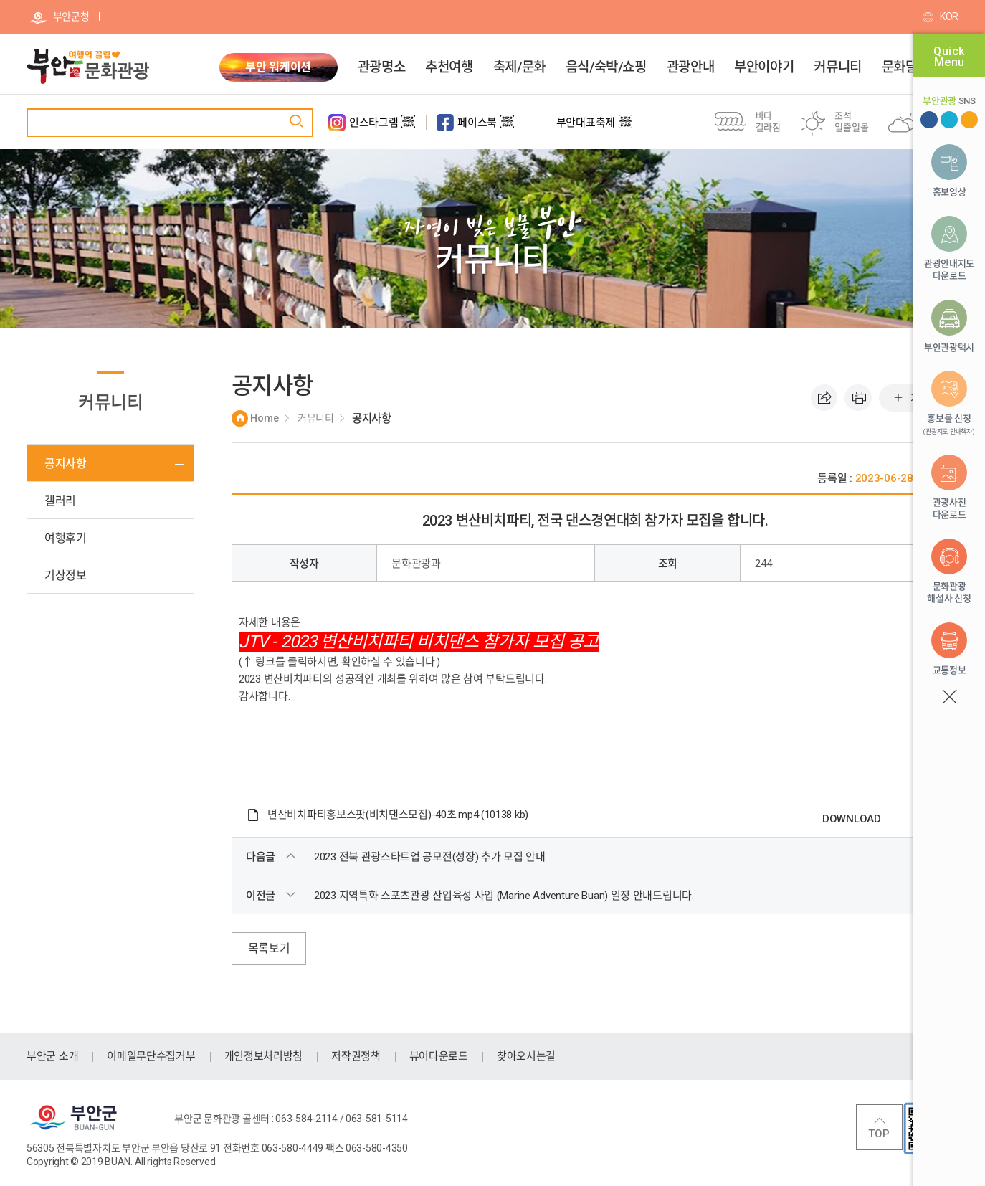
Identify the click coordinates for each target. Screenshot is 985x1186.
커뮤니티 (837, 67)
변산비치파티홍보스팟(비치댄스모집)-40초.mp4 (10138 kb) (397, 814)
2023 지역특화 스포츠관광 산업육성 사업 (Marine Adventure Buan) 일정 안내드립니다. (504, 895)
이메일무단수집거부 (151, 1056)
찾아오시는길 (526, 1056)
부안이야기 (764, 67)
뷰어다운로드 (438, 1056)
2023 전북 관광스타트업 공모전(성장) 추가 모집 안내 (430, 856)
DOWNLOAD (851, 818)
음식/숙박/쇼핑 (606, 67)
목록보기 (269, 948)
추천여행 (448, 67)
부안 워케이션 (278, 67)
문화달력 (905, 67)
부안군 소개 (52, 1056)
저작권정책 (356, 1056)
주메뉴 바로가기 (0, 0)
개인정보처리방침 (263, 1056)
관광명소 (381, 67)
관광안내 (690, 67)
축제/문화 (519, 67)
